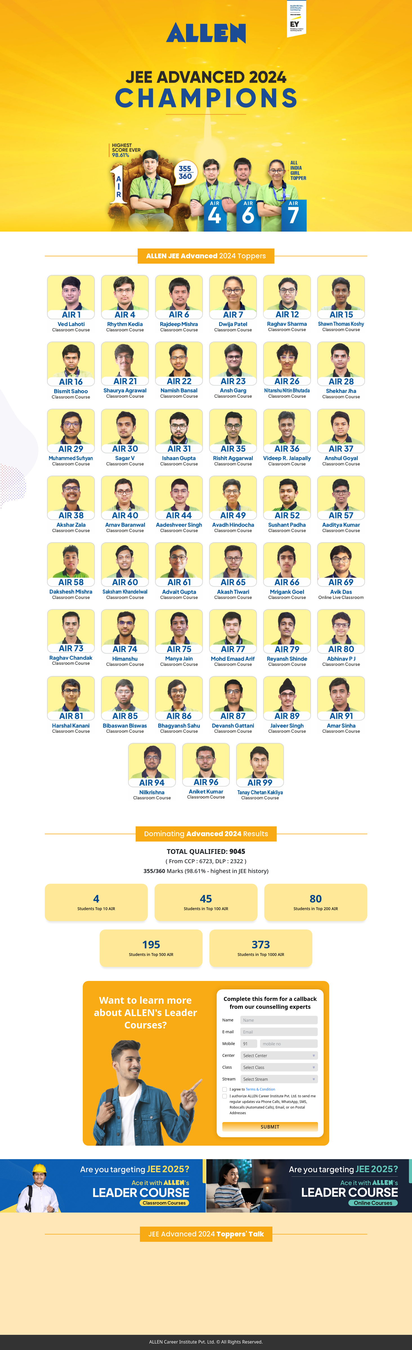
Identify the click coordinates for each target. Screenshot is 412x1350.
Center (228, 1055)
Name (227, 1020)
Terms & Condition (260, 1089)
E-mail (228, 1031)
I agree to (252, 1089)
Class (227, 1067)
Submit (270, 1127)
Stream (229, 1079)
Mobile (228, 1043)
